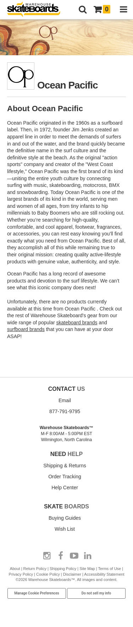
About (15, 568)
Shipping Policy (63, 568)
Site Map (87, 568)
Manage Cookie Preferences (36, 593)
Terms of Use (109, 568)
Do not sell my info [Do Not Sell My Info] (96, 593)
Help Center (64, 487)
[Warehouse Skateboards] (37, 10)
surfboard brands (26, 329)
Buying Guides (65, 518)
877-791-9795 (64, 411)
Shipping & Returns (64, 465)
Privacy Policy (21, 574)
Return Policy (34, 568)
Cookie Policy (48, 574)
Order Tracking (64, 476)
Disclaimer (72, 574)
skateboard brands (77, 322)
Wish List (65, 529)
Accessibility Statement (104, 574)
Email (65, 400)
